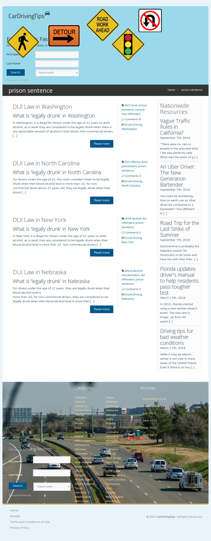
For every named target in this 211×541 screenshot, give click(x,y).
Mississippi (113, 445)
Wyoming (112, 501)
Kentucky (81, 432)
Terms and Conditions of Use (30, 522)
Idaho (109, 419)
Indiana (110, 423)
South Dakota (84, 484)
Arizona (80, 401)
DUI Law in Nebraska (39, 272)
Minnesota (82, 445)
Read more (102, 144)
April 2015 (150, 435)
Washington (129, 129)
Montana (112, 449)
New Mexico (83, 462)
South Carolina (116, 479)
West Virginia (114, 497)
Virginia (111, 492)
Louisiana (112, 432)
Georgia (111, 414)
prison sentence (192, 90)
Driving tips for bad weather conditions (176, 336)
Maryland (112, 436)
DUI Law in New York (39, 220)
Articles (15, 516)
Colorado (112, 406)
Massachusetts (85, 440)
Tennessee (113, 484)
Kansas (110, 427)
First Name (15, 461)
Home (171, 90)
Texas (79, 488)
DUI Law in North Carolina (46, 163)
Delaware (112, 410)
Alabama (81, 397)
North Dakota (115, 466)
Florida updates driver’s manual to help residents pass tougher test (179, 280)
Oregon (80, 475)
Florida (79, 414)
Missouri (80, 449)
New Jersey (113, 458)
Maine (79, 436)
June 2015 (150, 420)
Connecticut (83, 410)
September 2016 (154, 399)
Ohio (78, 471)
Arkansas (112, 401)
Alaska (110, 397)
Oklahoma (113, 471)
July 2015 (149, 413)
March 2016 (151, 406)
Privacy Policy (19, 527)
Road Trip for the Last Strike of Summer (179, 228)
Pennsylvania (114, 475)
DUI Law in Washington (42, 106)
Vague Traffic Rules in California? (175, 126)
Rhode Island (84, 479)
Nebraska (128, 299)
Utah (109, 488)
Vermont (81, 492)
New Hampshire (85, 458)
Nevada (111, 453)
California (81, 406)
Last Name (13, 63)
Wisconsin (81, 501)
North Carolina (131, 185)
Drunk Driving (133, 124)
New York (128, 242)
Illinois (79, 423)
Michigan (112, 440)
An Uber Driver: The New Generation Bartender (177, 175)
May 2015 (150, 427)
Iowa (78, 427)
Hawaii (79, 419)
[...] (196, 157)
